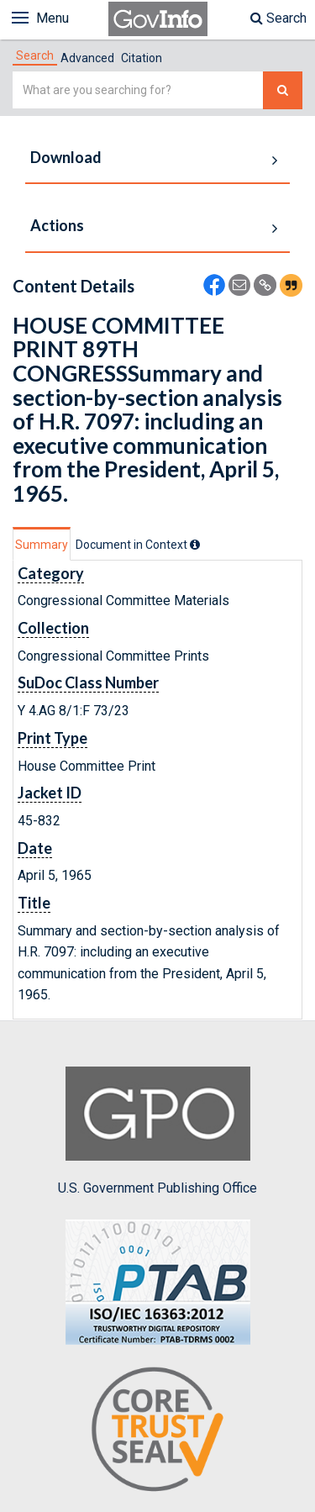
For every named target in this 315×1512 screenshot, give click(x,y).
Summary (41, 544)
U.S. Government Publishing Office (157, 1131)
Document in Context (138, 544)
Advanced (87, 58)
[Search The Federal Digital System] (282, 90)
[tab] (35, 55)
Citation (141, 58)
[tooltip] (195, 545)
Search (278, 18)
